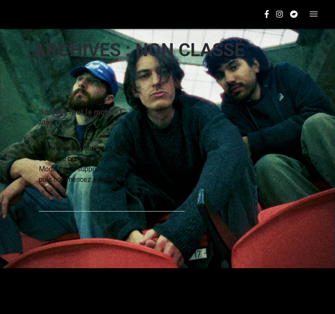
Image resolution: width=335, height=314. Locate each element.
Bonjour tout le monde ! (80, 112)
